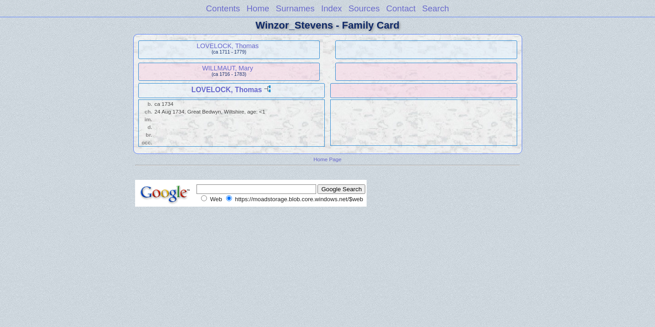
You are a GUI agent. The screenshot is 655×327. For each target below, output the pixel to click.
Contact (401, 8)
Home (258, 8)
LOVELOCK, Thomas (227, 46)
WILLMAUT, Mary (227, 68)
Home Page (327, 159)
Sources (364, 8)
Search (435, 8)
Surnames (295, 8)
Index (331, 8)
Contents (223, 8)
